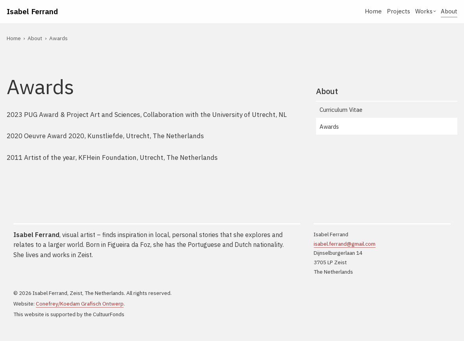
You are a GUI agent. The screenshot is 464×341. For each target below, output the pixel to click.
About (449, 11)
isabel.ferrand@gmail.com (344, 243)
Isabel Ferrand (32, 11)
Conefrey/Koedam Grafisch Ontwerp (80, 303)
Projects (398, 11)
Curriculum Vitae (341, 109)
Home (373, 11)
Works (424, 11)
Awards (329, 126)
